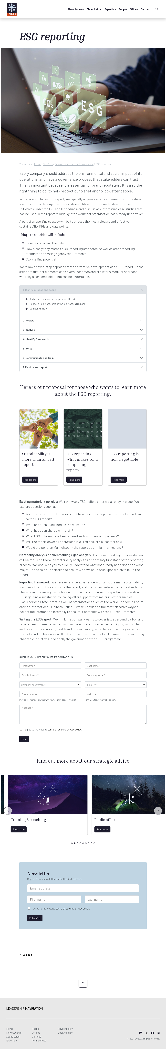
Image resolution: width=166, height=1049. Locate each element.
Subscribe (34, 917)
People (123, 9)
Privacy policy (65, 1028)
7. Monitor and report (35, 367)
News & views (76, 9)
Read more (30, 479)
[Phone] (50, 694)
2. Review (28, 320)
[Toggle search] (157, 9)
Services (48, 164)
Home (37, 164)
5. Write (27, 348)
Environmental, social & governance (74, 164)
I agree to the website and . (54, 729)
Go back (27, 954)
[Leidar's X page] (146, 1033)
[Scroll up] (83, 983)
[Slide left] (8, 811)
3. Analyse (29, 329)
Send (24, 738)
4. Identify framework (36, 339)
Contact (146, 9)
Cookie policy (65, 1032)
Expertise (110, 9)
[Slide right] (158, 811)
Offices (133, 9)
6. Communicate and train (38, 357)
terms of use (55, 729)
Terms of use (39, 1040)
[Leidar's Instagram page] (158, 1033)
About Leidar (94, 9)
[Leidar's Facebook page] (152, 1033)
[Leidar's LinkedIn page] (140, 1033)
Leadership (24, 1008)
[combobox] (50, 684)
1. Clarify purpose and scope (39, 289)
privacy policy (74, 729)
